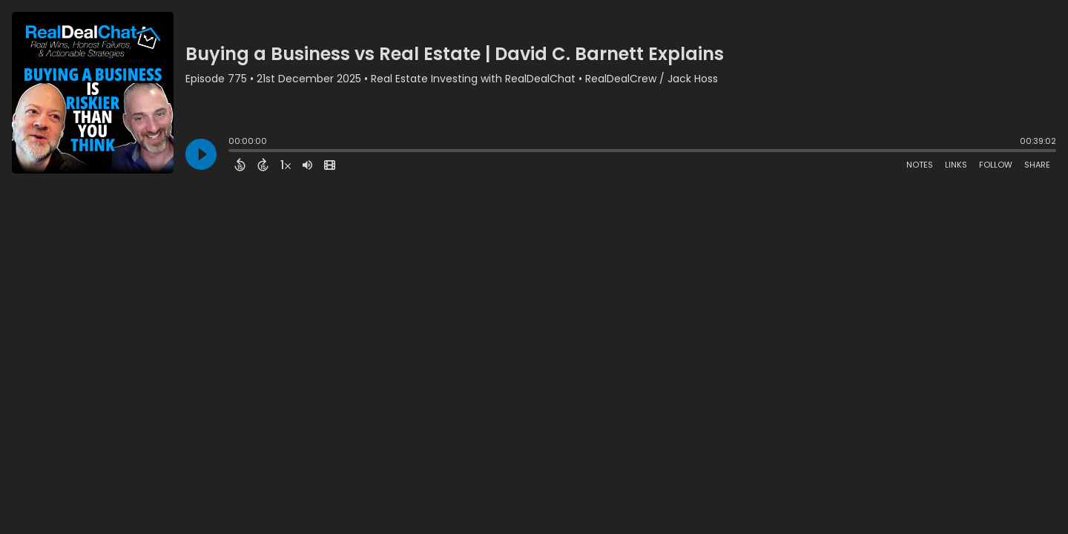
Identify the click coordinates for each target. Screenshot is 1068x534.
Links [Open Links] (956, 165)
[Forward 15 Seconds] (262, 165)
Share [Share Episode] (1037, 165)
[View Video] (329, 165)
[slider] (232, 152)
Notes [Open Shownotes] (919, 165)
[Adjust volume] (307, 165)
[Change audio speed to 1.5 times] (285, 165)
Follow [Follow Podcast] (995, 165)
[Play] (201, 154)
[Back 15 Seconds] (239, 165)
